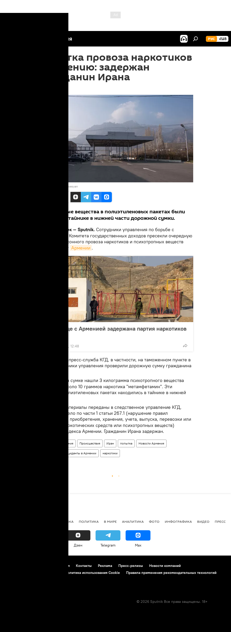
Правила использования (49, 565)
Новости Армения (151, 443)
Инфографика (178, 521)
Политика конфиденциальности (32, 572)
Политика (89, 521)
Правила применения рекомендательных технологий (171, 572)
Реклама (105, 565)
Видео (203, 521)
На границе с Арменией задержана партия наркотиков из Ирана (114, 332)
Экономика (62, 521)
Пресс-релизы (130, 565)
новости (14, 521)
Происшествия (90, 443)
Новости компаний (165, 565)
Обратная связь (18, 579)
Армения (67, 443)
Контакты (84, 565)
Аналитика (133, 521)
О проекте (14, 565)
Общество (47, 443)
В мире (110, 521)
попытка (126, 443)
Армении (80, 248)
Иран (110, 443)
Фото (154, 521)
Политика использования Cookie (92, 572)
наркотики (110, 453)
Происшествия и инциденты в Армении (68, 453)
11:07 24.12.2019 (51, 88)
